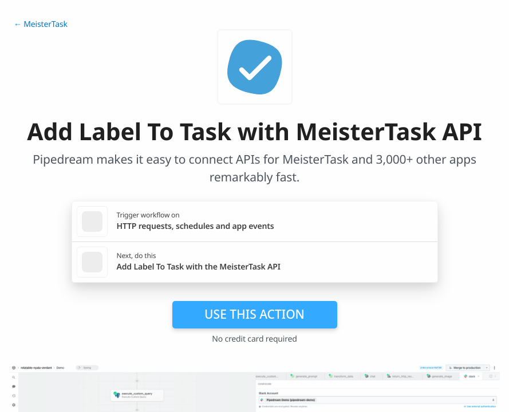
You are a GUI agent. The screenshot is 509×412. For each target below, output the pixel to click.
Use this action (254, 314)
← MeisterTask (41, 24)
